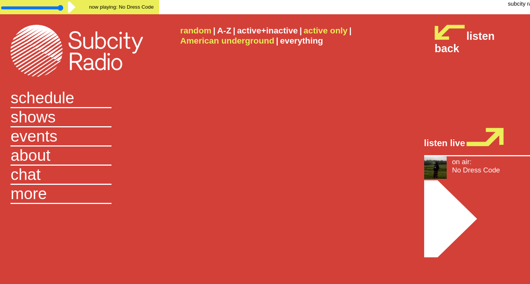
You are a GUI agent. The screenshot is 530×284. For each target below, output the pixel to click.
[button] (79, 194)
